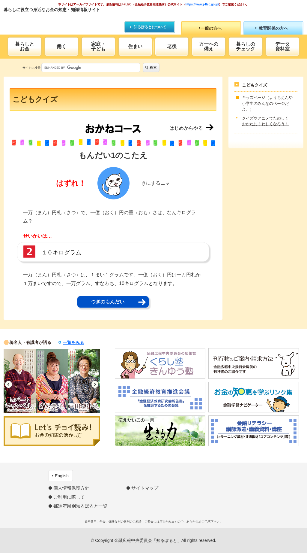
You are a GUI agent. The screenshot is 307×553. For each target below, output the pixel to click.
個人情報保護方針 (71, 488)
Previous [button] (8, 384)
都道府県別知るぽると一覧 (80, 506)
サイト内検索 (31, 67)
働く (61, 46)
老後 (172, 46)
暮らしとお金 (24, 46)
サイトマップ (144, 488)
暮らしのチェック (245, 46)
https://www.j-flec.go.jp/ (202, 4)
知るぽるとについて (150, 27)
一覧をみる (73, 342)
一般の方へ (211, 28)
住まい (135, 46)
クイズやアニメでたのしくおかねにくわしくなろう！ (265, 121)
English (62, 475)
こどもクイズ (254, 85)
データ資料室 (282, 46)
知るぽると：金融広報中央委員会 (59, 20)
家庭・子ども (98, 46)
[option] (20, 381)
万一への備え (208, 46)
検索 (153, 67)
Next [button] (94, 384)
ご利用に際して (69, 497)
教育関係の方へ (273, 28)
